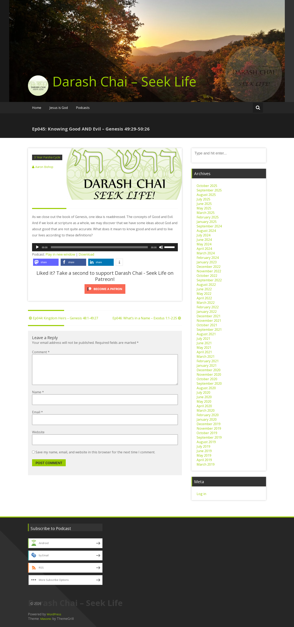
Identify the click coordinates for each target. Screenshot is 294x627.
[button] (46, 262)
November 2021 (209, 320)
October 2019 (207, 433)
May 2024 (204, 244)
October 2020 (207, 379)
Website (38, 438)
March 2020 (206, 410)
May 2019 (204, 455)
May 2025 (204, 208)
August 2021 (206, 334)
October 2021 (207, 325)
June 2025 (204, 203)
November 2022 (209, 271)
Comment (41, 352)
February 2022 (208, 307)
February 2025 (208, 217)
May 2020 (204, 401)
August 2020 (206, 388)
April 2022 (204, 298)
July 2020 (203, 392)
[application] (105, 247)
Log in (201, 494)
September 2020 (209, 383)
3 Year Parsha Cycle (47, 157)
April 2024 (204, 248)
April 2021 (204, 352)
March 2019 (206, 464)
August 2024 (206, 230)
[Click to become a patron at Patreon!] (105, 289)
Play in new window (60, 254)
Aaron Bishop (44, 167)
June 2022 (204, 289)
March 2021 (206, 356)
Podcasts (83, 107)
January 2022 (207, 311)
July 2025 (203, 199)
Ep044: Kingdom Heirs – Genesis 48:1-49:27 (63, 318)
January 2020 (207, 419)
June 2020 (204, 397)
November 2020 (209, 374)
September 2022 (209, 280)
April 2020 (204, 406)
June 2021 (204, 343)
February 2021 (208, 361)
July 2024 (203, 235)
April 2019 (204, 460)
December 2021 (208, 316)
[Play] (37, 247)
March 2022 (206, 302)
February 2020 (208, 415)
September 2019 (209, 437)
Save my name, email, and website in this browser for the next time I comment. (95, 458)
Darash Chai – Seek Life (124, 81)
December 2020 (208, 370)
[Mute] (161, 247)
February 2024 (208, 257)
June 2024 (204, 239)
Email (37, 418)
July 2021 (203, 338)
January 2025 (207, 221)
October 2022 (207, 275)
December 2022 (208, 266)
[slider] (99, 247)
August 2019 (206, 442)
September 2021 (209, 329)
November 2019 (209, 428)
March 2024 (206, 253)
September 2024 (209, 226)
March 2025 (206, 212)
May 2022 (204, 293)
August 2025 (206, 194)
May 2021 (204, 347)
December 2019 (208, 424)
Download (86, 254)
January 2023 (207, 262)
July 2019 (203, 446)
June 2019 (204, 451)
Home (36, 107)
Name (38, 398)
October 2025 (207, 185)
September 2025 (209, 190)
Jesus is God (58, 107)
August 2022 (206, 284)
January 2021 (207, 365)
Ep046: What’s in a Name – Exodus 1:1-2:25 (147, 318)
